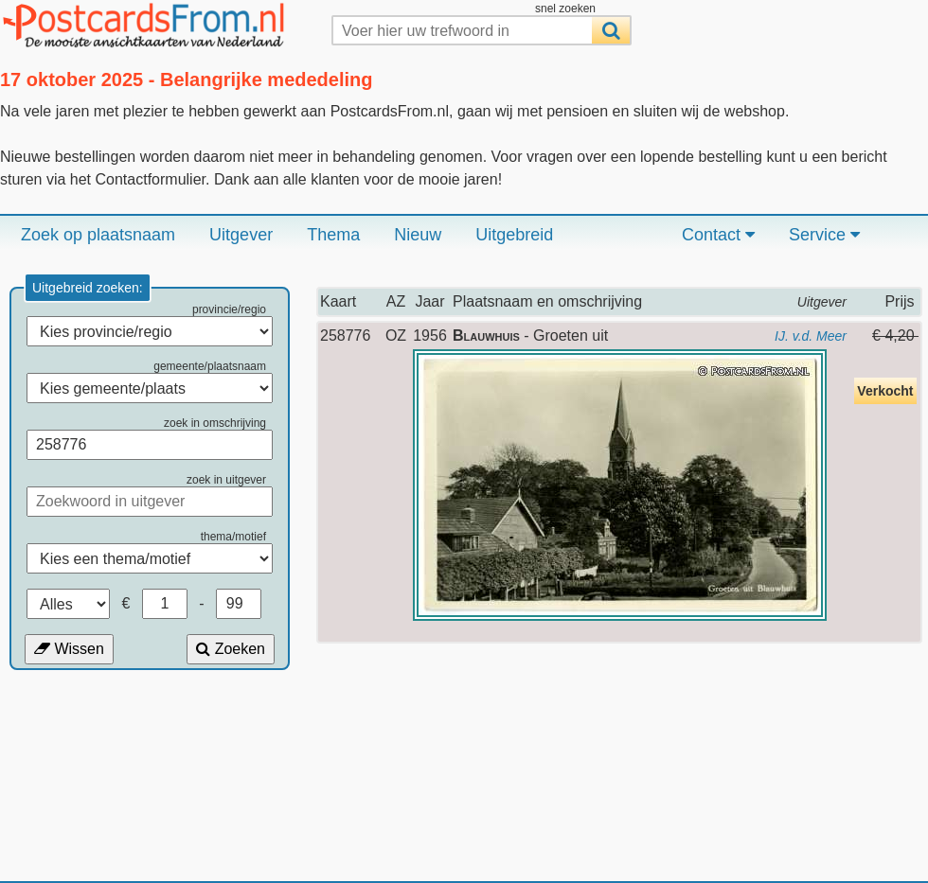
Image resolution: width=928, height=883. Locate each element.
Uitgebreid (514, 234)
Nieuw (417, 234)
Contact (718, 234)
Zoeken (230, 649)
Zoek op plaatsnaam (98, 234)
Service (824, 234)
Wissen (69, 649)
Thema (333, 234)
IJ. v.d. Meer (811, 336)
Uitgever (241, 234)
